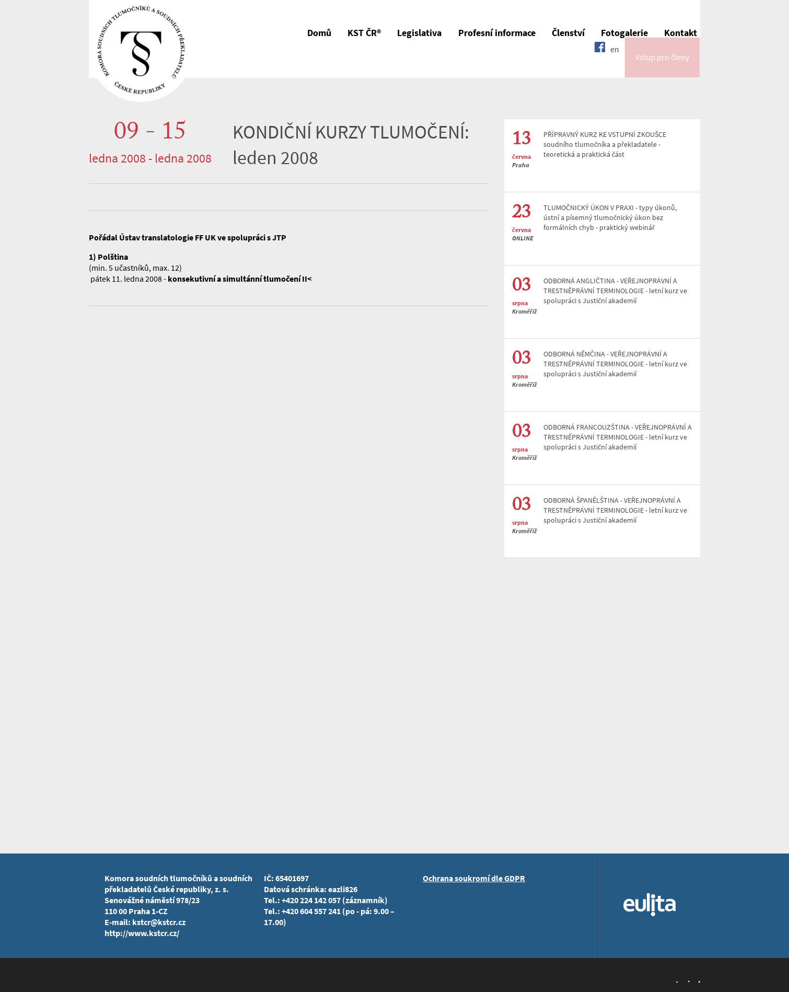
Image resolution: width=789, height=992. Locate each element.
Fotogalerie (624, 33)
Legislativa (419, 33)
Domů (319, 33)
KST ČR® (364, 33)
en (614, 64)
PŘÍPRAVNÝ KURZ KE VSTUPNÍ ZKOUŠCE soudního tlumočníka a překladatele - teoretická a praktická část (604, 144)
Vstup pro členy (662, 64)
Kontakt (680, 33)
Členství (568, 33)
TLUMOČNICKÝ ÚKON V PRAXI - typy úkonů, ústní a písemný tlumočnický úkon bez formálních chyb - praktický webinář (610, 218)
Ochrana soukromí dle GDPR (474, 878)
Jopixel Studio (687, 980)
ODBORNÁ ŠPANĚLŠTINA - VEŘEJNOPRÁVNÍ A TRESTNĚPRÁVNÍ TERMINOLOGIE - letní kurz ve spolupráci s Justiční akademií (615, 510)
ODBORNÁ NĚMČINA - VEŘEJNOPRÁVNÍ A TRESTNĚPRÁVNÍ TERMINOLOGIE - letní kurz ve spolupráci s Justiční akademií (615, 364)
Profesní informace (497, 33)
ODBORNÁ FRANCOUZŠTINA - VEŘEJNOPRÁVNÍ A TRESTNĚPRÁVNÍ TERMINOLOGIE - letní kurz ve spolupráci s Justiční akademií (617, 437)
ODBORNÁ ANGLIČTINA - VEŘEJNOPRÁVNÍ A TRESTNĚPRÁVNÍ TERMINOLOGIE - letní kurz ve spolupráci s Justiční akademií (615, 291)
